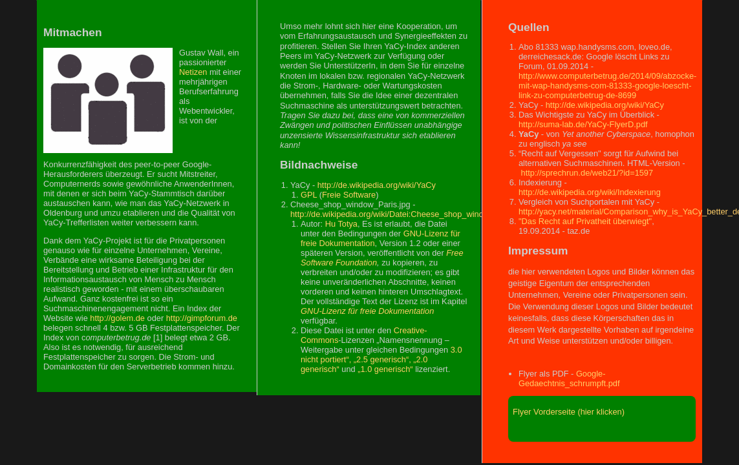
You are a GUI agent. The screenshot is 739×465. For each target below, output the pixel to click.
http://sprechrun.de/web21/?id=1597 (587, 173)
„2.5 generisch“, (382, 359)
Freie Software (349, 195)
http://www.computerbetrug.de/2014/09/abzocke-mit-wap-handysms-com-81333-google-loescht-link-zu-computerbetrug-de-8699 (607, 85)
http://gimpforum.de (201, 318)
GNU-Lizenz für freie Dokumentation (367, 311)
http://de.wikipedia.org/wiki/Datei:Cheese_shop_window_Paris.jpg (410, 214)
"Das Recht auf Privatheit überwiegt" (585, 221)
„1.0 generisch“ (385, 369)
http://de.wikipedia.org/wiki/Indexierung (590, 192)
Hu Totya (341, 224)
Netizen (193, 72)
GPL (309, 195)
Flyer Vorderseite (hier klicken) (566, 412)
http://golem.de (117, 318)
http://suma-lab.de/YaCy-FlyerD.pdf (583, 124)
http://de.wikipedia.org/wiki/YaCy (376, 185)
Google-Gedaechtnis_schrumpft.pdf (569, 378)
